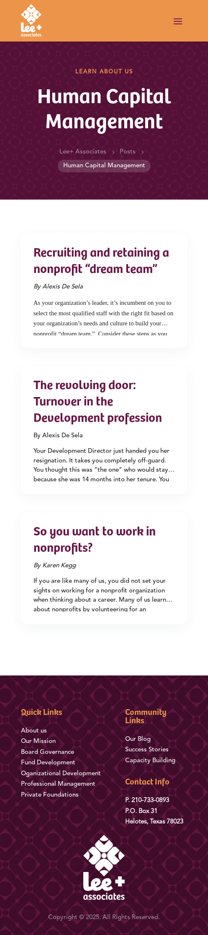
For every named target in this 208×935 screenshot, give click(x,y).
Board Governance (47, 752)
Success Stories (147, 750)
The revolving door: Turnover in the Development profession (97, 402)
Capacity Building (150, 761)
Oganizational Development (61, 774)
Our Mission (38, 741)
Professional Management (58, 784)
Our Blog (138, 739)
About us (34, 731)
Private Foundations (50, 795)
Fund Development (48, 763)
